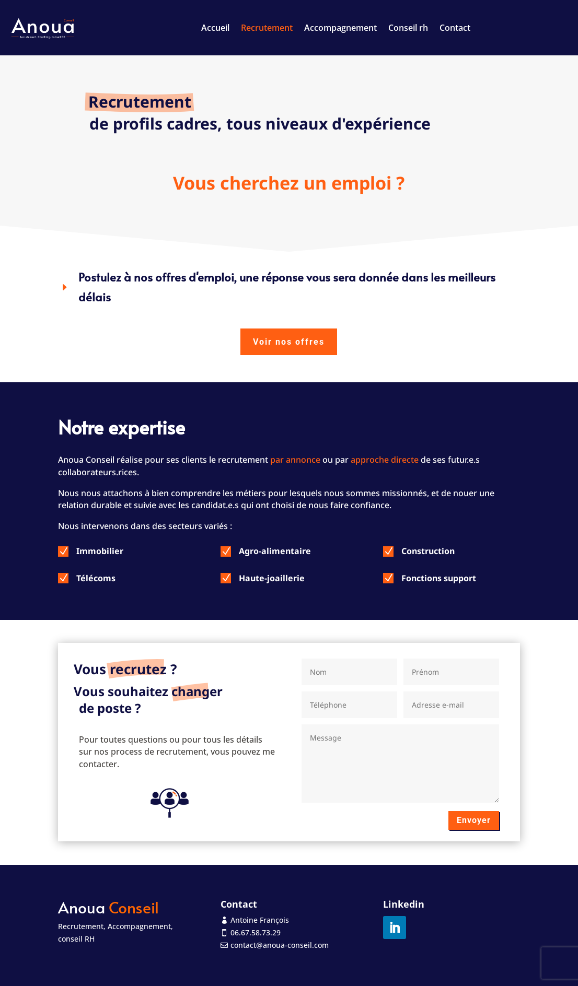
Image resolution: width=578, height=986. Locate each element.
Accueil (215, 27)
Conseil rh (408, 27)
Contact (455, 27)
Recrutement (267, 27)
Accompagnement (340, 27)
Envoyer (474, 820)
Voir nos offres (289, 342)
